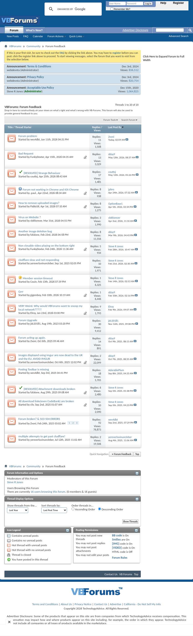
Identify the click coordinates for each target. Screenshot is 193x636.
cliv (32, 404)
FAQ (25, 36)
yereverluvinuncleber (42, 263)
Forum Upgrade (27, 320)
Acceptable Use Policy (40, 87)
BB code (117, 535)
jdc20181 (35, 323)
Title (10, 127)
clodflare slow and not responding (38, 260)
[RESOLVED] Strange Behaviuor (42, 173)
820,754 (134, 80)
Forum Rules (119, 557)
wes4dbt (35, 139)
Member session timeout (38, 278)
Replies (96, 127)
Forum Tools (110, 119)
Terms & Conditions (39, 66)
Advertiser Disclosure (135, 30)
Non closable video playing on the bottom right (46, 245)
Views (97, 130)
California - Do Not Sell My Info (142, 604)
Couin (33, 281)
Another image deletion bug (35, 231)
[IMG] (115, 543)
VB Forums (125, 574)
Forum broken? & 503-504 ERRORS (39, 419)
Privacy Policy (35, 77)
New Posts (13, 36)
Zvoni (33, 341)
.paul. (33, 193)
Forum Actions (55, 36)
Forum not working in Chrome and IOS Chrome (51, 189)
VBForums (15, 46)
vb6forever (36, 220)
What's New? (34, 30)
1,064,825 (132, 91)
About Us (66, 604)
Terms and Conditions (45, 604)
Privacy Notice (83, 604)
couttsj (34, 176)
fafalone (35, 234)
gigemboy (35, 295)
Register (178, 3)
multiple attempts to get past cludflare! (41, 436)
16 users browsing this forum (48, 491)
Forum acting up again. (32, 337)
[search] (72, 9)
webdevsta (13, 70)
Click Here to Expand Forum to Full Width (163, 58)
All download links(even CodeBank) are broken (46, 401)
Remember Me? (120, 9)
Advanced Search (178, 36)
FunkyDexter (37, 157)
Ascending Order (83, 509)
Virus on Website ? (29, 217)
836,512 (134, 70)
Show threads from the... (22, 505)
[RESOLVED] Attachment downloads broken (49, 389)
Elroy (33, 313)
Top (137, 454)
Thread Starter (23, 127)
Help (163, 3)
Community (33, 46)
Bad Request (25, 153)
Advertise (115, 604)
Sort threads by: (50, 505)
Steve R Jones (15, 91)
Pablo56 (34, 206)
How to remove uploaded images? (38, 203)
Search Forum (128, 119)
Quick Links (75, 36)
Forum (14, 30)
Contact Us (110, 574)
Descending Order (110, 509)
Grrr (20, 291)
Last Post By (116, 127)
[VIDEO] (117, 547)
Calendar (38, 36)
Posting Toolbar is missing (33, 369)
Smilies (116, 539)
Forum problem (27, 136)
